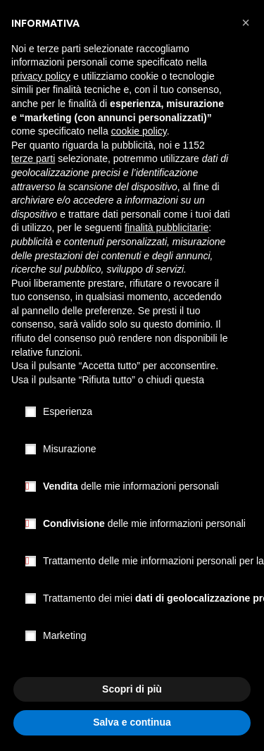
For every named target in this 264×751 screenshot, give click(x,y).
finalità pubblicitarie (166, 227)
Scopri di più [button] (132, 689)
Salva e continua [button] (131, 722)
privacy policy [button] (40, 76)
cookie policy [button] (139, 131)
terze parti (33, 158)
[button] (245, 22)
